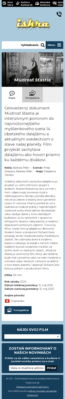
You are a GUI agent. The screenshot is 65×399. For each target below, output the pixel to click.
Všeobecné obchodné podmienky (32, 387)
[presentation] (12, 94)
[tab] (12, 94)
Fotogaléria (18, 310)
